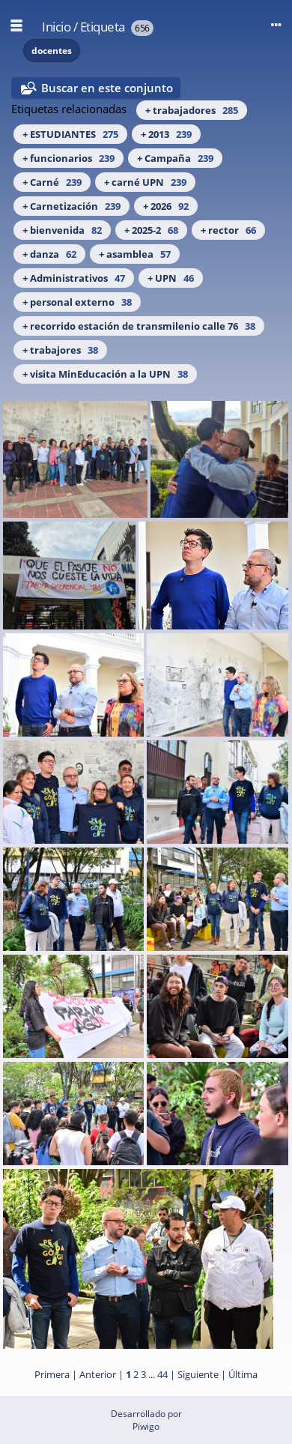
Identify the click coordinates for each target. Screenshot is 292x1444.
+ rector (228, 230)
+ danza (49, 254)
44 (162, 1374)
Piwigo (146, 1426)
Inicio (56, 26)
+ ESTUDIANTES (70, 134)
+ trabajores (60, 350)
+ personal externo (77, 302)
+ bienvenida (62, 230)
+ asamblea (135, 254)
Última (243, 1374)
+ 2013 (166, 134)
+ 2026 (166, 206)
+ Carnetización (71, 206)
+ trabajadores (191, 110)
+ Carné (52, 182)
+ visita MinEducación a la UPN (105, 374)
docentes (51, 50)
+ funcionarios (68, 158)
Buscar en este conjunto (107, 87)
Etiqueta (102, 26)
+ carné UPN (145, 182)
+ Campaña (175, 158)
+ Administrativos (73, 278)
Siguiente (198, 1374)
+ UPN (170, 278)
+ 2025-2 (151, 230)
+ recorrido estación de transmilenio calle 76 (138, 326)
